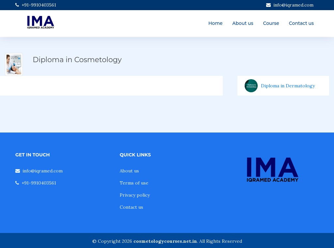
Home (215, 23)
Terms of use (134, 183)
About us (242, 23)
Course (271, 23)
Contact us (301, 23)
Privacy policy (135, 195)
